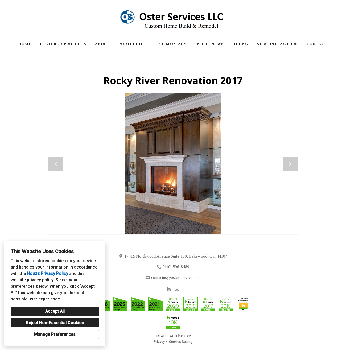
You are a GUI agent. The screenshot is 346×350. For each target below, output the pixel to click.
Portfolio (131, 44)
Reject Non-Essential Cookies (55, 322)
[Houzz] (169, 288)
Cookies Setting (180, 342)
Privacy (159, 342)
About (102, 44)
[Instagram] (177, 288)
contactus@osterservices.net (176, 277)
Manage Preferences (55, 334)
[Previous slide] (55, 164)
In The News (209, 44)
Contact (317, 44)
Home (24, 44)
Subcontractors (277, 44)
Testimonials (170, 44)
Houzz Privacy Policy (47, 273)
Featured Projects (63, 44)
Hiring (240, 44)
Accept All (55, 311)
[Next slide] (290, 164)
